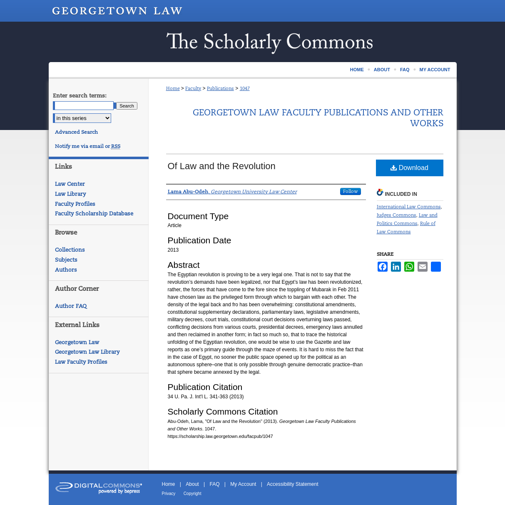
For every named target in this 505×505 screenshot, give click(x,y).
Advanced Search (76, 132)
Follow (350, 191)
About (192, 484)
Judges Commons (396, 215)
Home (173, 88)
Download (409, 167)
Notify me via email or (87, 146)
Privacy (169, 493)
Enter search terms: (80, 95)
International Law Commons (409, 207)
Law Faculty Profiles (81, 362)
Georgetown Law (77, 342)
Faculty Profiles (75, 204)
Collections (70, 250)
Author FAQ (71, 306)
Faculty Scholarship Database (94, 213)
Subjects (66, 260)
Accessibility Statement (292, 484)
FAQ (214, 484)
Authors (66, 270)
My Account (243, 484)
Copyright (193, 493)
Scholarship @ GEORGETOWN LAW (253, 42)
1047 (245, 88)
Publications (220, 88)
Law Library (70, 194)
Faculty (193, 88)
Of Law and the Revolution (222, 166)
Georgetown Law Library (87, 352)
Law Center (70, 184)
